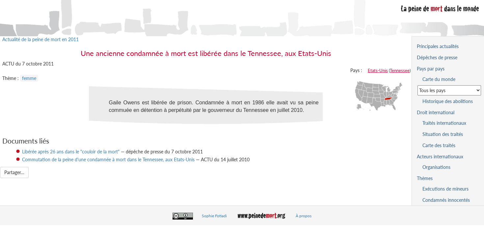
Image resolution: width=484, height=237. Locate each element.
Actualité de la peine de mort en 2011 (40, 39)
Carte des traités (438, 145)
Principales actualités (438, 46)
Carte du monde (438, 79)
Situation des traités (442, 134)
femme (29, 78)
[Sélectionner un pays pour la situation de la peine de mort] (449, 90)
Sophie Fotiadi (214, 215)
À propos (303, 215)
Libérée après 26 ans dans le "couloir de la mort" (71, 151)
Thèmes (425, 178)
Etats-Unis (378, 70)
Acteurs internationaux (440, 156)
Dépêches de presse (437, 57)
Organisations (436, 167)
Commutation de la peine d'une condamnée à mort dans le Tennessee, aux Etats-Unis (108, 159)
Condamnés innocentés (446, 200)
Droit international (435, 112)
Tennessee (400, 70)
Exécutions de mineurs (445, 189)
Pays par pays (430, 68)
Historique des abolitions (447, 101)
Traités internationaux (444, 123)
